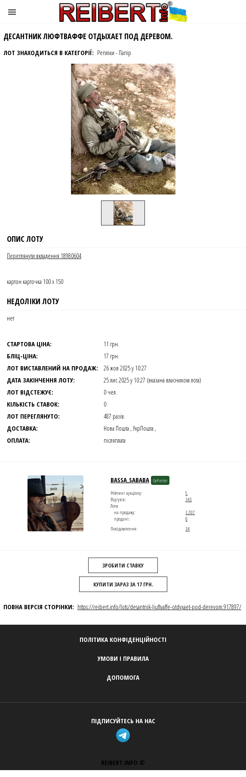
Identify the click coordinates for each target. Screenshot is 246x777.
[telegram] (123, 736)
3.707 (190, 512)
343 (188, 499)
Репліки (105, 52)
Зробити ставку (123, 565)
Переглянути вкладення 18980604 (44, 255)
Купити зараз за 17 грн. (123, 584)
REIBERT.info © (123, 762)
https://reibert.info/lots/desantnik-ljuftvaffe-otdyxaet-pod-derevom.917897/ (159, 606)
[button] (12, 12)
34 (187, 528)
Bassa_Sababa (130, 479)
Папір (125, 52)
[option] (123, 213)
